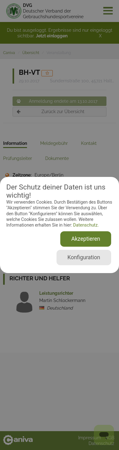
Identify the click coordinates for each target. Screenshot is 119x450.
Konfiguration (84, 257)
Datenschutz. (85, 225)
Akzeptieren (85, 239)
